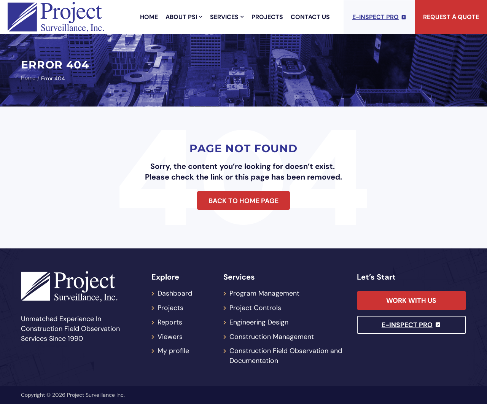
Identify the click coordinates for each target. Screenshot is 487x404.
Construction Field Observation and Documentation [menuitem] (285, 356)
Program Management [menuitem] (264, 293)
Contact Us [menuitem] (310, 17)
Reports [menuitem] (170, 322)
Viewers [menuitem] (170, 336)
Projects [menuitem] (267, 17)
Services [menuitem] (227, 17)
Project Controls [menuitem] (255, 307)
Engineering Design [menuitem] (258, 322)
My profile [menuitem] (173, 351)
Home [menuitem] (149, 17)
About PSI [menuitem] (184, 17)
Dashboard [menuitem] (175, 293)
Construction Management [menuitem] (271, 336)
